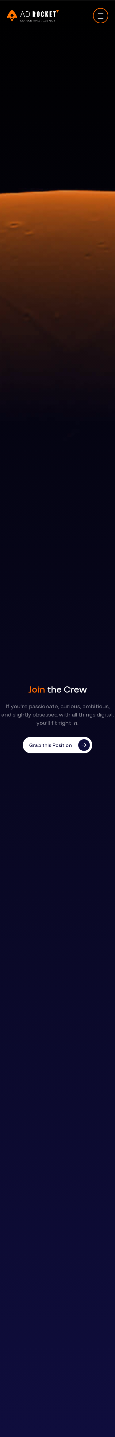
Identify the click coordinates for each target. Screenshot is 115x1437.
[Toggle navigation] (100, 15)
